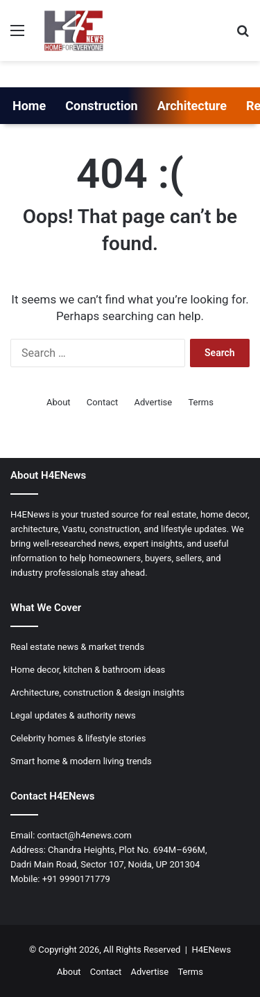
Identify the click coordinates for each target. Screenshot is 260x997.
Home (29, 105)
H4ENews (211, 949)
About (58, 402)
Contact (102, 402)
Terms (201, 402)
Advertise (154, 402)
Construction (101, 105)
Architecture (192, 105)
